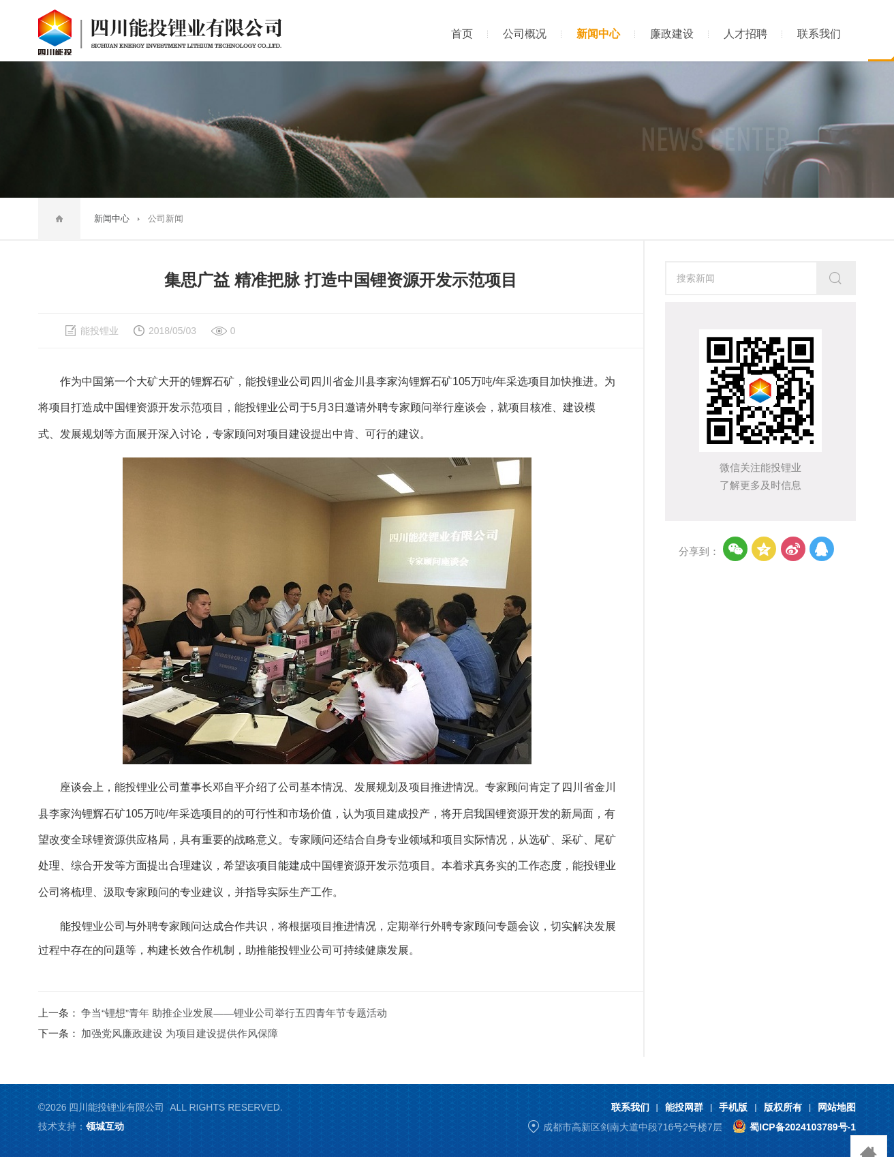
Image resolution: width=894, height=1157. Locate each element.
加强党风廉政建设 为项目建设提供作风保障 (179, 1033)
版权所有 (783, 1107)
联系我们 (630, 1107)
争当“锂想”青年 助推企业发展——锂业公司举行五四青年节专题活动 (234, 1013)
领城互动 (105, 1126)
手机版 (733, 1107)
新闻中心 (111, 218)
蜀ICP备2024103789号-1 (803, 1127)
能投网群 (684, 1107)
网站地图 (837, 1107)
